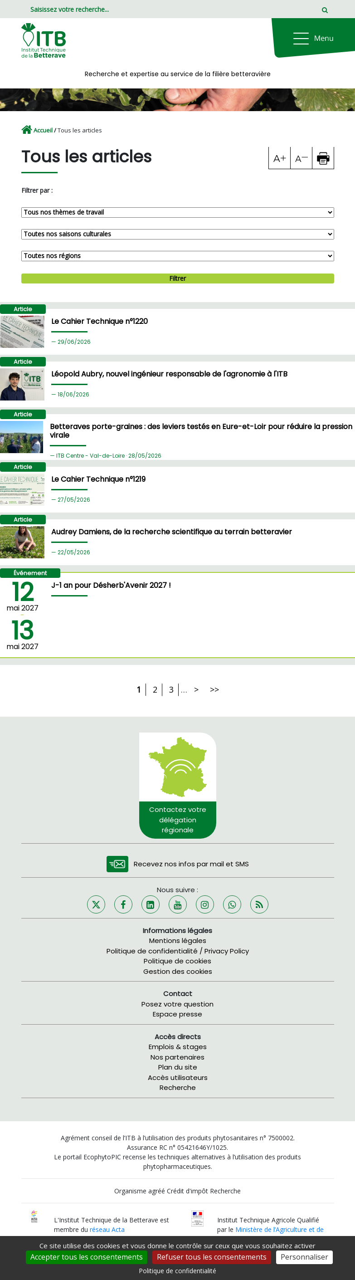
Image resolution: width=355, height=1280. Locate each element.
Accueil (43, 130)
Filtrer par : (37, 190)
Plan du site (177, 1067)
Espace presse (177, 1014)
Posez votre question (177, 1004)
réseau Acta (107, 1229)
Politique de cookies (177, 961)
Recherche (178, 1087)
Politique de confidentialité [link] (177, 1270)
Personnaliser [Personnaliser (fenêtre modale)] (304, 1257)
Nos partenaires (177, 1057)
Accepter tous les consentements (86, 1257)
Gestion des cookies (177, 971)
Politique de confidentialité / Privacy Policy (178, 951)
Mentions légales (177, 940)
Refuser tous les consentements (212, 1257)
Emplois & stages (178, 1046)
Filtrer (177, 278)
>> (214, 689)
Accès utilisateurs (178, 1077)
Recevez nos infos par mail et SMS (191, 864)
